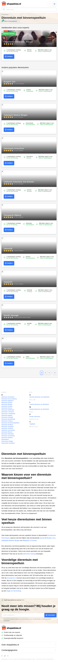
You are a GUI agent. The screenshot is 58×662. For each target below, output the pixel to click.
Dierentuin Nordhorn (7, 424)
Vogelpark (32, 424)
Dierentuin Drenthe (6, 406)
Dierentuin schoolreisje (8, 435)
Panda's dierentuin (35, 416)
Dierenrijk (8, 248)
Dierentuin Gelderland (7, 410)
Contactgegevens (29, 650)
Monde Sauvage (11, 315)
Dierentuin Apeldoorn (7, 400)
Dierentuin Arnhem (6, 402)
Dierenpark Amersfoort (14, 148)
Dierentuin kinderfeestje (8, 419)
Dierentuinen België (7, 441)
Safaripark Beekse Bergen (15, 115)
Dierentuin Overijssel (7, 426)
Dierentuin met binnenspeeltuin (10, 423)
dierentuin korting (29, 554)
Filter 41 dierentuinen (9, 21)
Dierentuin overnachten (8, 430)
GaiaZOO (8, 282)
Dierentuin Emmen (6, 408)
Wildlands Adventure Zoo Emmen (19, 182)
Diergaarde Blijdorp (12, 215)
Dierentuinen (5, 14)
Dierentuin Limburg (6, 421)
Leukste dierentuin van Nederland (39, 404)
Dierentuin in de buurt (7, 411)
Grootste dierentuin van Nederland (39, 397)
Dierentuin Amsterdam (7, 397)
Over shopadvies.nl (29, 645)
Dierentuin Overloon (7, 428)
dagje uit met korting (14, 591)
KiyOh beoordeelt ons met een (12, 600)
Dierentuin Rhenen (6, 432)
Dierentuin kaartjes (6, 415)
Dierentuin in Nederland (8, 413)
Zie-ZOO (8, 349)
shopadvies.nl (11, 578)
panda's (42, 538)
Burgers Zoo (51, 538)
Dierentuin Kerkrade (7, 417)
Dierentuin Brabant (6, 404)
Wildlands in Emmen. (29, 540)
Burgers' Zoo (9, 82)
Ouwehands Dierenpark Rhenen (18, 42)
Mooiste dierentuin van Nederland (39, 409)
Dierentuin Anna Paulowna (9, 399)
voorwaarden (7, 620)
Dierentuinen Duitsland (8, 443)
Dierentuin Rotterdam (7, 434)
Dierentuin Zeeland (6, 437)
